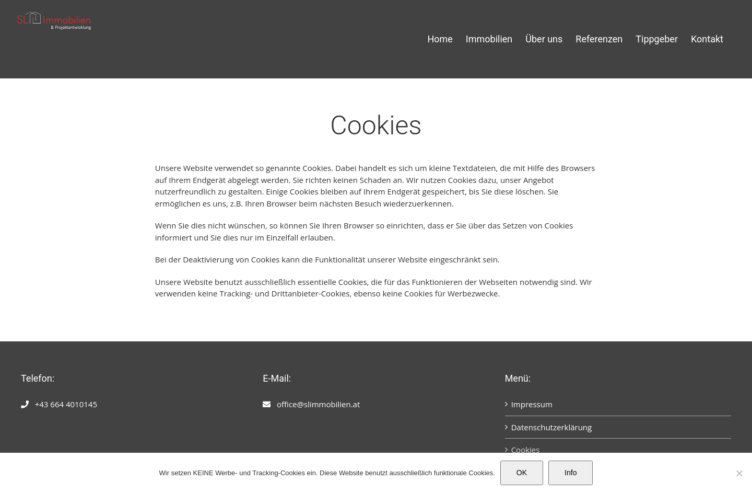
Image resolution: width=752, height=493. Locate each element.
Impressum (532, 404)
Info (571, 472)
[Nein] (739, 473)
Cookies (525, 449)
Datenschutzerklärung (551, 427)
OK (521, 472)
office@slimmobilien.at (318, 404)
